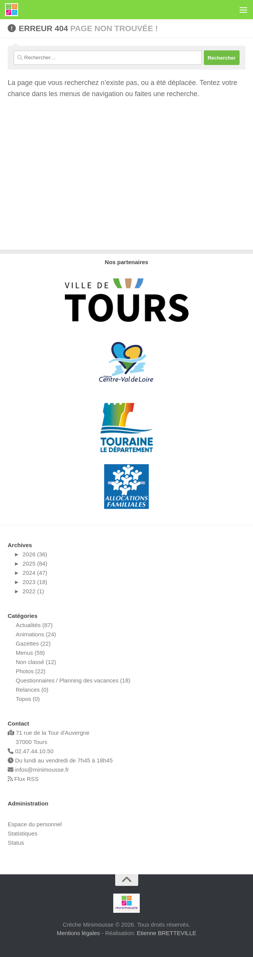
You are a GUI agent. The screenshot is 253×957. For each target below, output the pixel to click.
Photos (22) (31, 671)
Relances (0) (32, 689)
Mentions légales (78, 933)
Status (16, 842)
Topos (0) (28, 699)
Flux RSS (23, 779)
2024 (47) (35, 572)
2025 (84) (35, 563)
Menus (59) (30, 652)
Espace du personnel (35, 824)
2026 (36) (35, 554)
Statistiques (23, 833)
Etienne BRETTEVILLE (166, 933)
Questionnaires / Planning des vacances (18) (73, 680)
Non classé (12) (36, 662)
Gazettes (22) (33, 643)
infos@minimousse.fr (38, 769)
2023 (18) (35, 582)
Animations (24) (36, 634)
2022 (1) (33, 591)
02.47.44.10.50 (30, 751)
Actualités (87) (34, 625)
